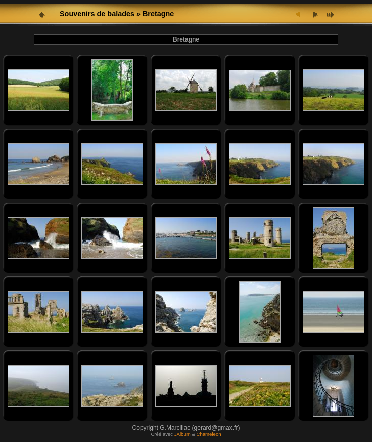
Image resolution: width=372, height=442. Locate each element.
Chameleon (209, 434)
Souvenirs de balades (97, 14)
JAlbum (182, 434)
